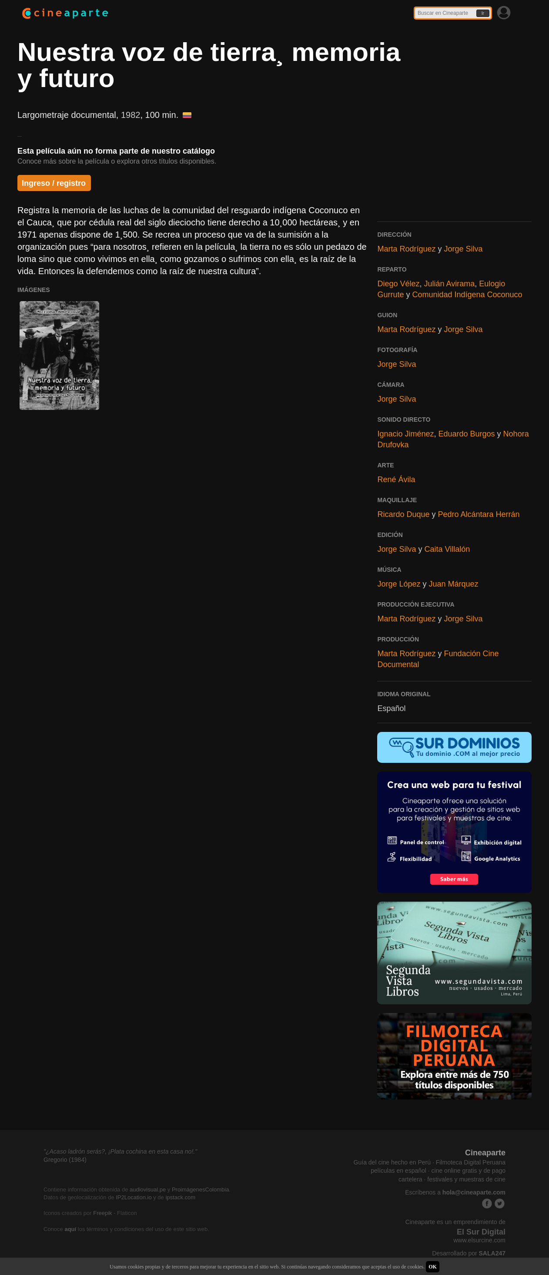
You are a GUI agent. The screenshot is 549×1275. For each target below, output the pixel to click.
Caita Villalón (447, 549)
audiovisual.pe (148, 1189)
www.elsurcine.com (479, 1240)
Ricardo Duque (403, 514)
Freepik (102, 1213)
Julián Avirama (449, 283)
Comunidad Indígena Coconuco (467, 294)
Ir (483, 13)
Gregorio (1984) (65, 1159)
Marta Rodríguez (406, 249)
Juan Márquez (454, 584)
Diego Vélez (398, 283)
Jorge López (398, 584)
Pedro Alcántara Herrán (479, 514)
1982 (131, 115)
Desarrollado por (468, 1253)
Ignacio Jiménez (405, 433)
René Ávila (396, 479)
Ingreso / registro (54, 183)
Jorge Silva (463, 249)
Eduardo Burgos (467, 433)
